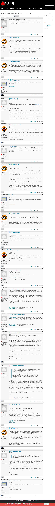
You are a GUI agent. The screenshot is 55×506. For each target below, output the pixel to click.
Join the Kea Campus (12, 307)
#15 (42, 313)
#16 (42, 331)
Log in (2, 15)
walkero (31, 501)
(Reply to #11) (10, 249)
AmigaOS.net (11, 420)
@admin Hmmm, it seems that (15, 480)
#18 (42, 403)
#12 (42, 249)
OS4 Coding (26, 500)
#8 (42, 163)
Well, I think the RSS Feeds (14, 80)
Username (47, 15)
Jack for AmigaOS (11, 421)
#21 (42, 479)
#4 (42, 79)
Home (2, 8)
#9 (42, 194)
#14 (42, 287)
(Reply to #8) (10, 194)
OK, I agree (46, 504)
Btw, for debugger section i (14, 61)
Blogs (25, 8)
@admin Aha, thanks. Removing (15, 124)
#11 (42, 231)
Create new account (50, 24)
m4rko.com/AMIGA (12, 86)
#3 (42, 60)
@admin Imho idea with (13, 428)
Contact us (40, 8)
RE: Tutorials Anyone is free (14, 404)
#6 (42, 123)
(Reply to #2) (10, 60)
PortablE (14, 277)
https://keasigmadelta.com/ (13, 308)
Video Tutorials (19, 8)
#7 (42, 144)
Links (29, 8)
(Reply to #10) (10, 231)
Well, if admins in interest (14, 37)
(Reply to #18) (10, 427)
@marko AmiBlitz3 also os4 (14, 213)
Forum (7, 8)
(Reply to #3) (10, 79)
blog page (37, 104)
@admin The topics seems (14, 195)
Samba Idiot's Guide (12, 422)
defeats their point (12, 317)
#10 (42, 212)
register (5, 15)
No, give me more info (28, 504)
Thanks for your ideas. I (13, 98)
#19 (42, 427)
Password (47, 18)
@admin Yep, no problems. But (15, 250)
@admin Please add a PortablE (15, 269)
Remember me (48, 22)
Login (46, 8)
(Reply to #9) (10, 212)
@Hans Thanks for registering (15, 332)
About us (34, 8)
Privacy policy (38, 500)
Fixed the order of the (13, 146)
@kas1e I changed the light (14, 232)
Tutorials (12, 8)
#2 (42, 36)
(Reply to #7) (10, 163)
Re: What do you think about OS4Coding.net (17, 288)
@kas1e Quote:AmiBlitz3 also (15, 451)
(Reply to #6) (10, 144)
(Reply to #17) (10, 403)
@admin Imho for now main (14, 164)
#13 (42, 268)
